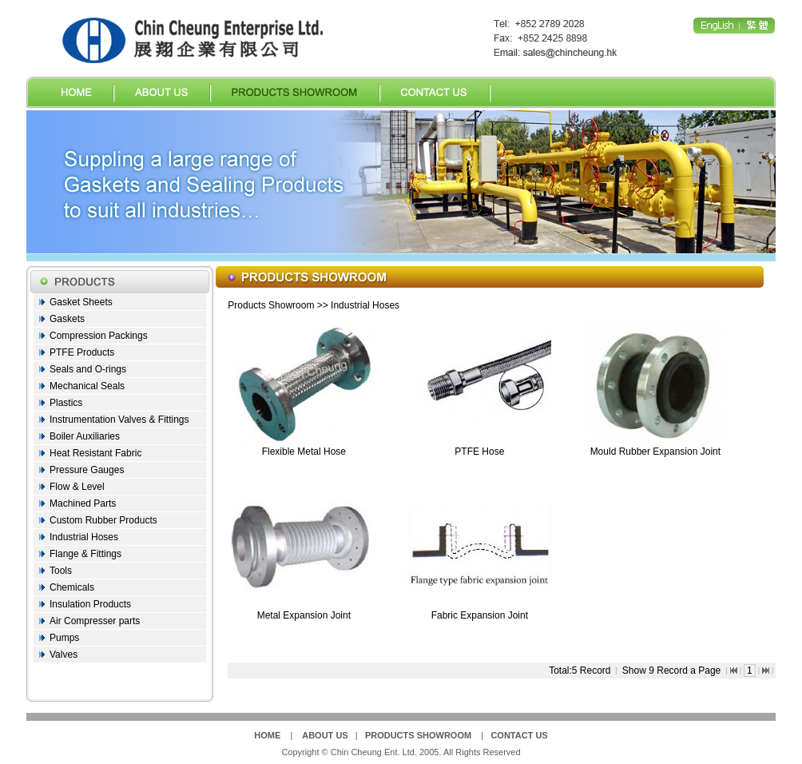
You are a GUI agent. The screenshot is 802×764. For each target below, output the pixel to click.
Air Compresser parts (95, 621)
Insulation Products (90, 604)
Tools (61, 570)
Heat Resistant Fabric (95, 453)
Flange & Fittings (85, 553)
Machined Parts (83, 503)
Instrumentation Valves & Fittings (119, 419)
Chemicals (72, 587)
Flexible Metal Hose (304, 451)
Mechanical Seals (87, 386)
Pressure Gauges (87, 470)
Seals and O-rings (88, 369)
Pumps (64, 637)
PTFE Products (82, 352)
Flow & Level (77, 486)
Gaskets (67, 318)
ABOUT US (324, 735)
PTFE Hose (479, 451)
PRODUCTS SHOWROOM (418, 735)
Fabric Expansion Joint (479, 615)
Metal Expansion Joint (304, 615)
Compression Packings (99, 335)
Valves (63, 654)
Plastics (66, 402)
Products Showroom (271, 305)
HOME (267, 735)
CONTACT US (518, 735)
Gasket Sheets (81, 302)
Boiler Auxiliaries (85, 436)
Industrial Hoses (84, 537)
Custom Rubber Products (103, 520)
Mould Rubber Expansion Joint (655, 451)
